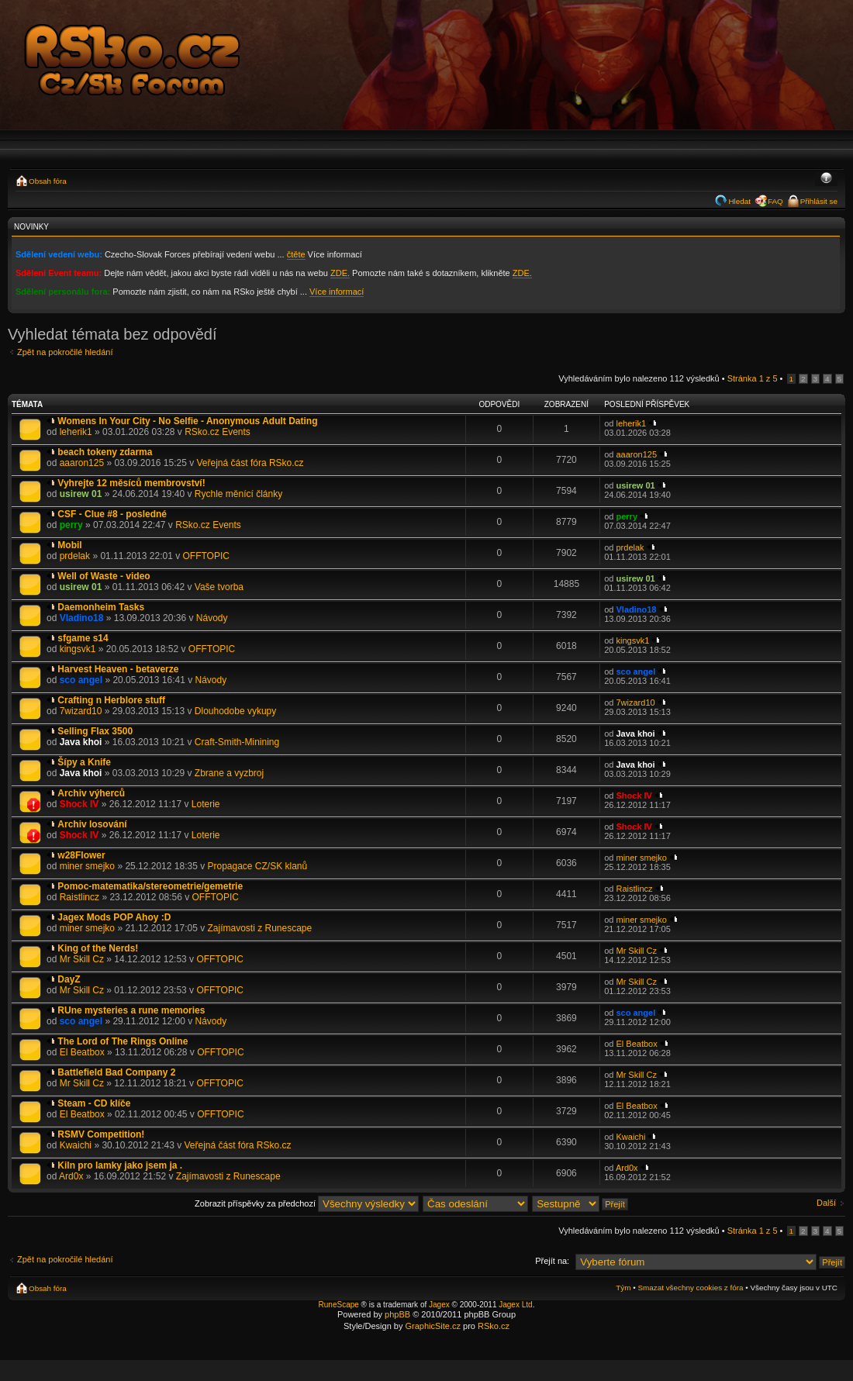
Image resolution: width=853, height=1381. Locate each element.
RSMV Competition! (100, 1134)
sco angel (81, 680)
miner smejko (87, 866)
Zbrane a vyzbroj (229, 773)
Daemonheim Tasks (100, 607)
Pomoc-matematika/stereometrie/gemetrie (150, 886)
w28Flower (81, 855)
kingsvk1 (78, 649)
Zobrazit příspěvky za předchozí (307, 1203)
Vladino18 (82, 618)
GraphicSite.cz (433, 1326)
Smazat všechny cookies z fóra (690, 1287)
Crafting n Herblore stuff (111, 700)
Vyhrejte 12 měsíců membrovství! (131, 483)
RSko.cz (493, 1326)
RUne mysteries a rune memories (131, 1010)
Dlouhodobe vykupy (235, 711)
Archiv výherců (91, 793)
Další (826, 1202)
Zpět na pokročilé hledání (65, 352)
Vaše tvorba (219, 587)
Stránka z (752, 378)
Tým (623, 1287)
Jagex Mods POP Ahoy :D (114, 917)
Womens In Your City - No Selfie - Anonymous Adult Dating (187, 421)
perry (71, 525)
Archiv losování (91, 824)
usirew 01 (81, 494)
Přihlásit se (818, 201)
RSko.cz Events (217, 431)
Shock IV (79, 804)
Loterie (206, 804)
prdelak (75, 556)
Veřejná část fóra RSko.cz (250, 462)
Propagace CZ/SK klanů (257, 866)
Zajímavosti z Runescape (259, 928)
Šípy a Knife (84, 762)
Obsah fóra (48, 181)
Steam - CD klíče (93, 1103)
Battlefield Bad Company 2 (116, 1072)
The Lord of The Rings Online (122, 1041)
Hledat (739, 201)
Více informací (336, 291)
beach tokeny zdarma (104, 452)
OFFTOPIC (205, 556)
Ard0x (71, 1176)
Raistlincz (79, 897)
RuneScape (339, 1304)
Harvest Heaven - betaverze (117, 669)
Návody (212, 618)
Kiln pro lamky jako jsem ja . (119, 1165)
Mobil (69, 545)
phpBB (397, 1314)
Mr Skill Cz (82, 959)
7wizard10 (81, 711)
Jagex (439, 1304)
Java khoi (81, 742)
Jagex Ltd (515, 1304)
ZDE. (340, 273)
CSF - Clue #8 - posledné (112, 514)
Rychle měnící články (238, 494)
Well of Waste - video (103, 576)
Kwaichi (76, 1145)
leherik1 (76, 431)
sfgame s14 (82, 638)
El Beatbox (82, 1052)
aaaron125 (82, 462)
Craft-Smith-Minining (237, 742)
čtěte (296, 254)
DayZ (68, 979)
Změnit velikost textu (826, 179)
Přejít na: (552, 1260)
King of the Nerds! (97, 948)
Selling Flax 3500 (95, 731)
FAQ (775, 201)
